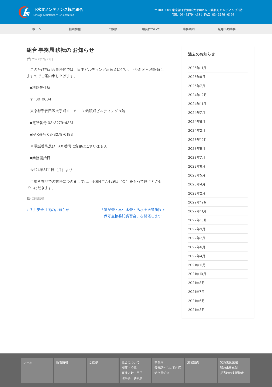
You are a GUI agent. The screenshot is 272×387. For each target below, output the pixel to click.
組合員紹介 (161, 372)
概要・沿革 (129, 367)
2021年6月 (196, 301)
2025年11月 (197, 68)
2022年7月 (196, 238)
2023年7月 (196, 157)
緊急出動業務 (227, 29)
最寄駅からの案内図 (167, 367)
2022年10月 (197, 220)
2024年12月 (197, 95)
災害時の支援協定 (232, 372)
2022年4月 (196, 256)
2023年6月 (196, 166)
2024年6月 (196, 121)
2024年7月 (196, 112)
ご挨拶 (112, 29)
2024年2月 (196, 130)
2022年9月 (196, 229)
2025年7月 (196, 86)
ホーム (36, 29)
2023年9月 (196, 148)
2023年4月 (196, 184)
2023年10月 (197, 139)
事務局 (158, 362)
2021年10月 (197, 274)
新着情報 (75, 29)
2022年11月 (197, 211)
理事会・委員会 (132, 378)
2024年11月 (197, 104)
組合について (151, 29)
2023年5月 (196, 175)
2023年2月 (196, 193)
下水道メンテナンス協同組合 (58, 9)
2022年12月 (197, 202)
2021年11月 (197, 265)
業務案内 (189, 29)
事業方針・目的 (132, 372)
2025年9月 (196, 77)
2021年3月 (196, 310)
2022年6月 (196, 247)
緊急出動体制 (229, 367)
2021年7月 (196, 292)
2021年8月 (196, 283)
